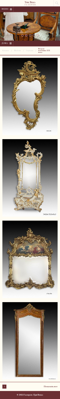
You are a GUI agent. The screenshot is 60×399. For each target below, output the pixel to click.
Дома (7, 43)
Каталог (5, 51)
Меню (7, 9)
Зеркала (29, 51)
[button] (22, 35)
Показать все (51, 386)
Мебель (17, 51)
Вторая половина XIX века (44, 50)
